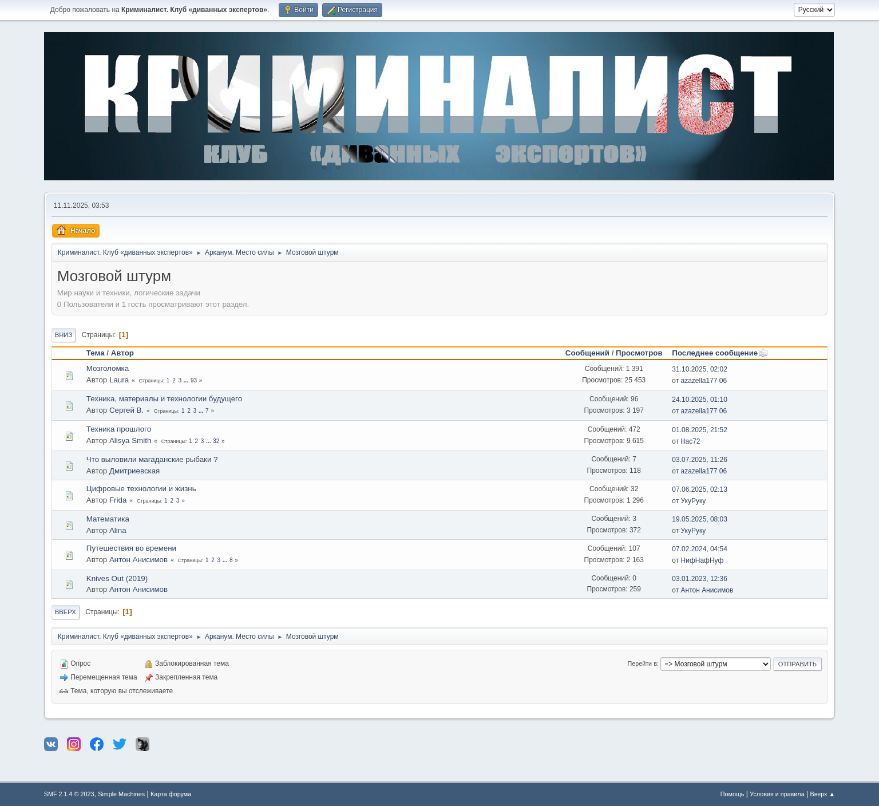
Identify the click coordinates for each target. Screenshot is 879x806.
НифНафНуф (702, 560)
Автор (122, 353)
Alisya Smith (130, 440)
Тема (95, 353)
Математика (107, 519)
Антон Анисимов (138, 559)
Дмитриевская (134, 471)
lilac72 (690, 441)
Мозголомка (107, 368)
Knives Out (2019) (117, 578)
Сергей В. (126, 410)
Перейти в (641, 663)
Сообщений (587, 353)
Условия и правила (777, 794)
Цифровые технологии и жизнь (141, 488)
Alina (117, 530)
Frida (117, 500)
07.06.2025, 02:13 (699, 489)
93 (194, 380)
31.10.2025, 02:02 (699, 369)
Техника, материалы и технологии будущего (164, 398)
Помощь (732, 794)
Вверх (65, 612)
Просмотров (639, 353)
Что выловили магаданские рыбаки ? (152, 459)
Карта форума (171, 794)
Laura (119, 380)
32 (216, 441)
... (187, 380)
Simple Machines (121, 794)
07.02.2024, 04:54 (699, 549)
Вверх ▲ (822, 794)
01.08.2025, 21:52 (699, 430)
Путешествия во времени (131, 548)
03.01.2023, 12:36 (699, 579)
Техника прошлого (118, 429)
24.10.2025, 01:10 (699, 400)
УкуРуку (693, 501)
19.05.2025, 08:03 (699, 519)
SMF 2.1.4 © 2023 (69, 794)
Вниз (63, 334)
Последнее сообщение (720, 353)
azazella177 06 (704, 381)
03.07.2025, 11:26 (699, 460)
